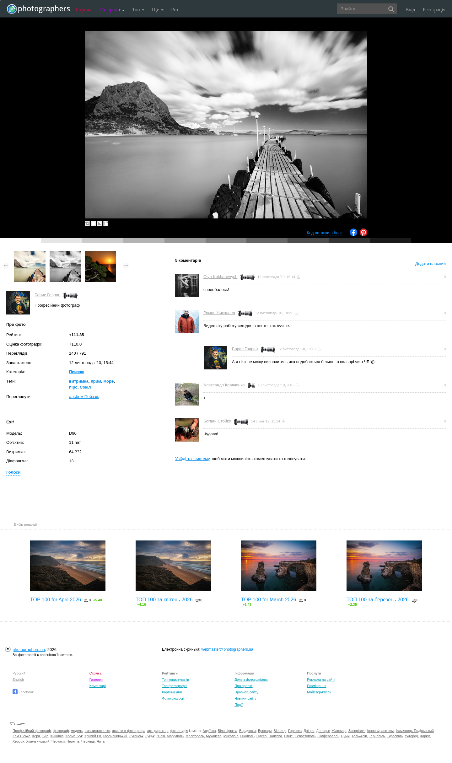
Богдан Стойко (217, 421)
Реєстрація (434, 9)
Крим (96, 381)
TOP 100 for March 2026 (268, 599)
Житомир (338, 731)
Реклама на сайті (321, 679)
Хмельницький (38, 741)
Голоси (13, 472)
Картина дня (172, 692)
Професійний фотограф (32, 731)
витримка (79, 381)
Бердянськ (247, 731)
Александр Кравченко (224, 385)
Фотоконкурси (173, 698)
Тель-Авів (359, 736)
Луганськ (136, 736)
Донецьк (323, 731)
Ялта (101, 741)
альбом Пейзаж (84, 396)
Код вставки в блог (324, 232)
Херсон (18, 741)
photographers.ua (29, 649)
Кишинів (56, 736)
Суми (345, 736)
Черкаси (58, 741)
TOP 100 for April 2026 (55, 599)
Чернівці (88, 741)
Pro (174, 9)
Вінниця (280, 731)
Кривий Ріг (92, 736)
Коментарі (97, 686)
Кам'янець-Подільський (414, 731)
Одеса (261, 736)
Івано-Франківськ (380, 731)
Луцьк (150, 736)
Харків (425, 736)
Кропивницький (115, 736)
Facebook (23, 692)
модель (77, 731)
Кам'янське (21, 736)
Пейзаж (76, 371)
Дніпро (309, 731)
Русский (19, 673)
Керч (36, 736)
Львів (160, 736)
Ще (158, 9)
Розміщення (316, 686)
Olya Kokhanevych (220, 276)
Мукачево (213, 736)
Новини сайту (245, 698)
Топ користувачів (175, 679)
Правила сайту (246, 692)
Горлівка (295, 731)
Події (238, 705)
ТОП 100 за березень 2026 (378, 599)
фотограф (61, 731)
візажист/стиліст (97, 731)
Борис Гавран (47, 295)
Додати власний (430, 263)
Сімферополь (328, 736)
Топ (138, 9)
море (109, 381)
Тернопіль (377, 736)
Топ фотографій (174, 686)
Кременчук (74, 736)
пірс (73, 387)
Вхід (410, 9)
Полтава (275, 736)
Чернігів (73, 741)
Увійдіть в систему (192, 458)
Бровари (265, 731)
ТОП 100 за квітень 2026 (164, 599)
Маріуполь (175, 736)
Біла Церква (227, 731)
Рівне (288, 736)
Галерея (112, 9)
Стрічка (84, 9)
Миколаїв (231, 736)
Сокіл (85, 387)
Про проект (243, 686)
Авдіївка (209, 731)
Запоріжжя (356, 731)
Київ (45, 736)
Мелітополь (195, 736)
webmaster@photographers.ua (227, 649)
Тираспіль (395, 736)
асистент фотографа (128, 731)
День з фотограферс (251, 679)
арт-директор (158, 731)
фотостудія (179, 731)
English (18, 679)
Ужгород (411, 736)
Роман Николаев (219, 312)
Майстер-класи (319, 692)
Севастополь (305, 736)
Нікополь (247, 736)
